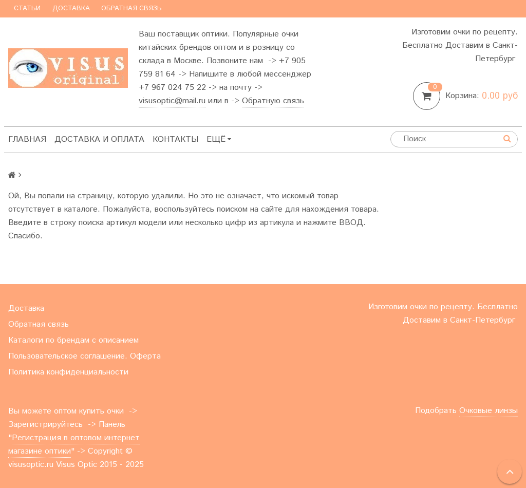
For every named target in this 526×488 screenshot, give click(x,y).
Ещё (218, 139)
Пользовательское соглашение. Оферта (84, 356)
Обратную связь (273, 101)
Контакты (175, 139)
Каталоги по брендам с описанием (73, 340)
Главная (27, 139)
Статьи (27, 8)
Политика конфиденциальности (68, 372)
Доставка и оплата (99, 139)
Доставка (71, 8)
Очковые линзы (488, 411)
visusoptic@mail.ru (172, 101)
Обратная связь (131, 8)
